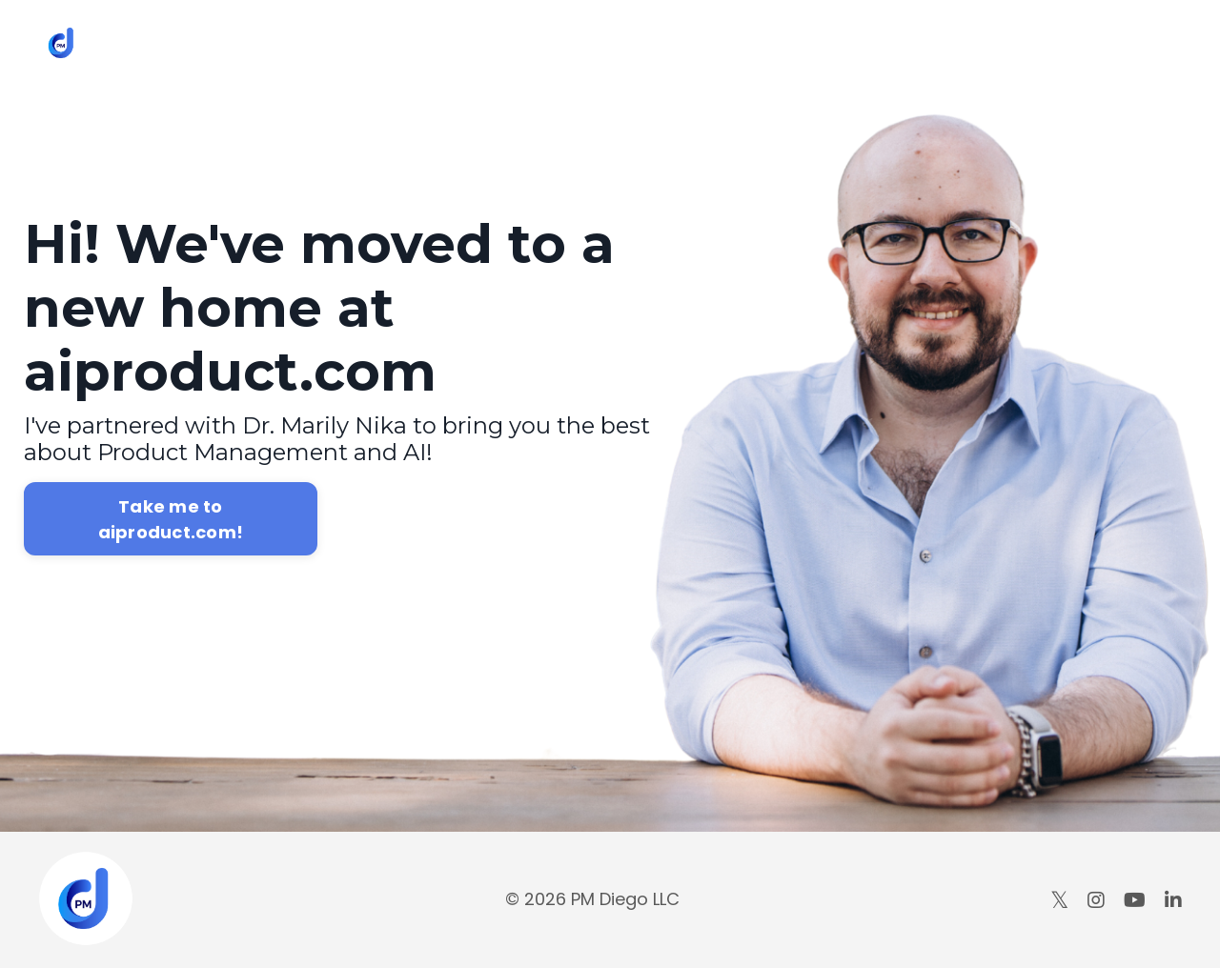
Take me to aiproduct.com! (171, 519)
